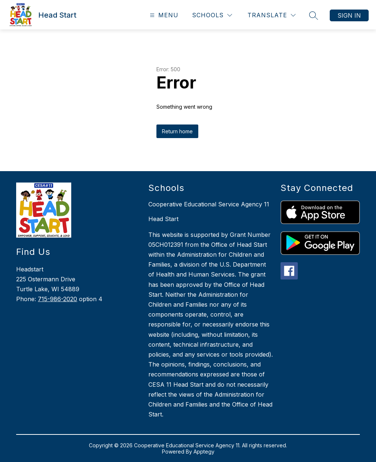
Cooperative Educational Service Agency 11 (208, 204)
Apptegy (204, 451)
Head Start (163, 219)
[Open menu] (163, 15)
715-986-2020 (57, 299)
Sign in (349, 15)
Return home (177, 131)
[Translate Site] (271, 15)
